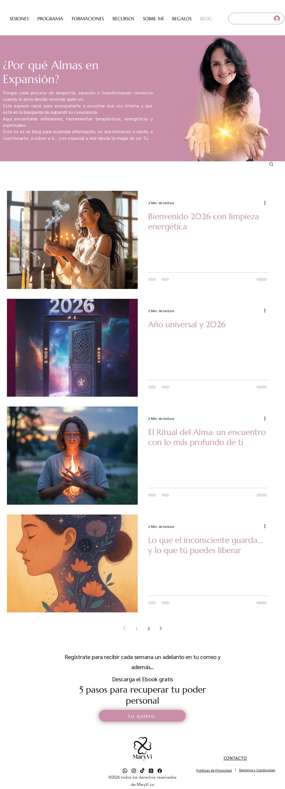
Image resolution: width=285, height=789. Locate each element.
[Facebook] (160, 771)
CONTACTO (235, 758)
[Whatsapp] (125, 771)
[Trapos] (151, 771)
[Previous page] (124, 628)
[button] (19, 18)
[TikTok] (142, 771)
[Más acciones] (267, 202)
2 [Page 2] (149, 628)
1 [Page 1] (136, 628)
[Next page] (161, 628)
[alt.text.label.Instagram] (134, 771)
